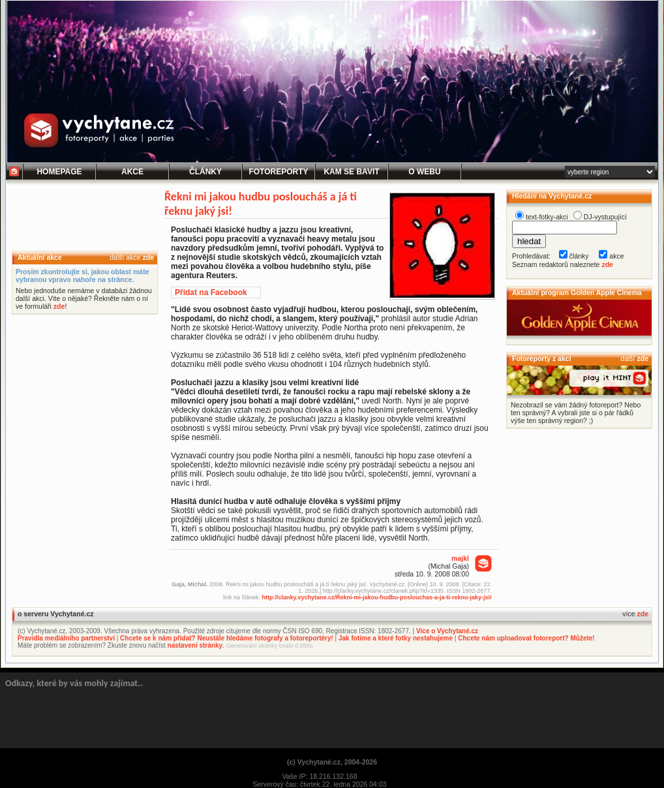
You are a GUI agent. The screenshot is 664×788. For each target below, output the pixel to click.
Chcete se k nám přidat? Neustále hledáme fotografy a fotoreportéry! (226, 638)
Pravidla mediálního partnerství (66, 638)
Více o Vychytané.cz (447, 631)
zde (148, 257)
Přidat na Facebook (211, 292)
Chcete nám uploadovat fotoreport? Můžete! (526, 638)
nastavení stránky (195, 645)
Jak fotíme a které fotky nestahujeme (396, 638)
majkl (460, 558)
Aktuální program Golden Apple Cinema (577, 292)
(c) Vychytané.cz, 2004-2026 (332, 762)
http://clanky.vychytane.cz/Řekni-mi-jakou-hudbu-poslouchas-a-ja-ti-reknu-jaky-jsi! (377, 597)
